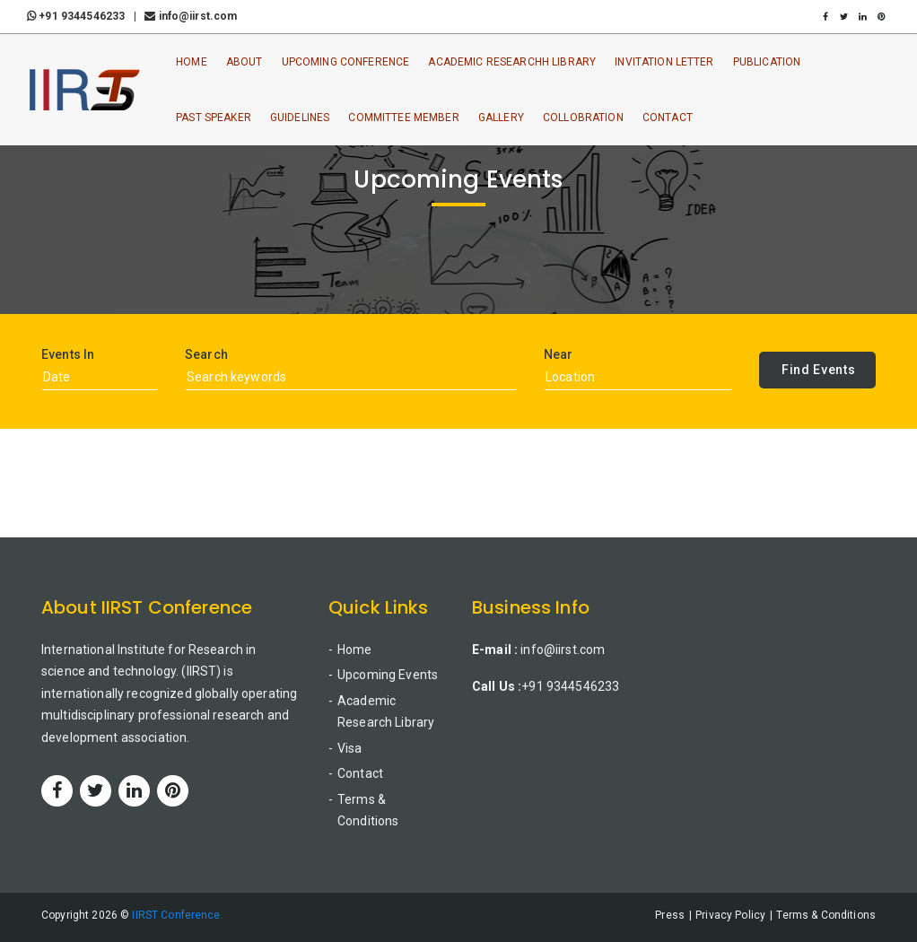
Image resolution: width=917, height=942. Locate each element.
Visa (349, 748)
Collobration (583, 117)
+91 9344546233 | (84, 16)
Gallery (501, 117)
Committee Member (403, 117)
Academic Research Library (385, 711)
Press (670, 915)
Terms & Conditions (367, 810)
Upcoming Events (387, 674)
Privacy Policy (730, 915)
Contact (667, 117)
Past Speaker (213, 117)
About (244, 62)
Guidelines (299, 117)
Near (558, 354)
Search (206, 354)
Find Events (818, 369)
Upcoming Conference (346, 62)
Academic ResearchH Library (512, 62)
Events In (67, 354)
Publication (767, 62)
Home (191, 62)
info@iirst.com (190, 16)
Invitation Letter (664, 62)
